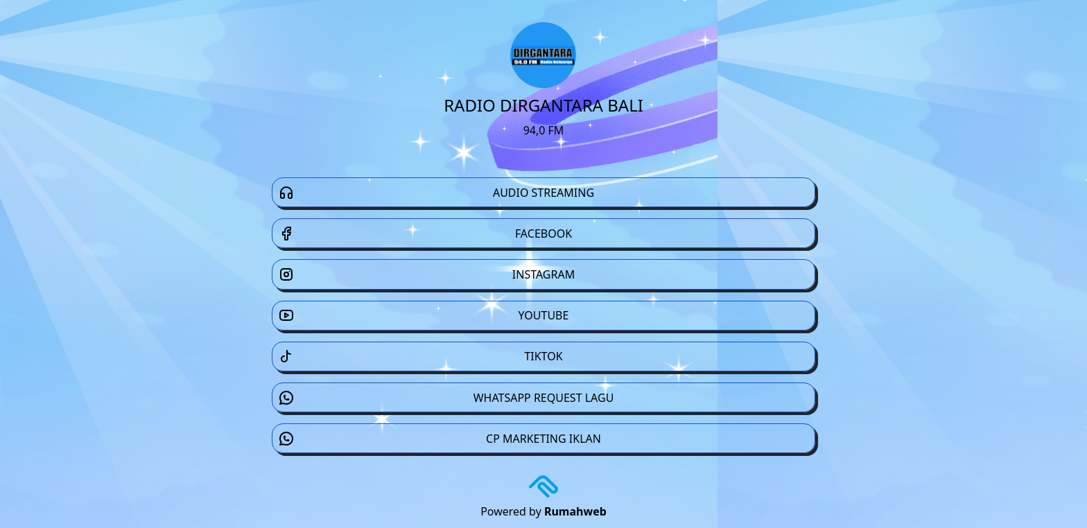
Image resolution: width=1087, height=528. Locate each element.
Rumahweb (575, 511)
